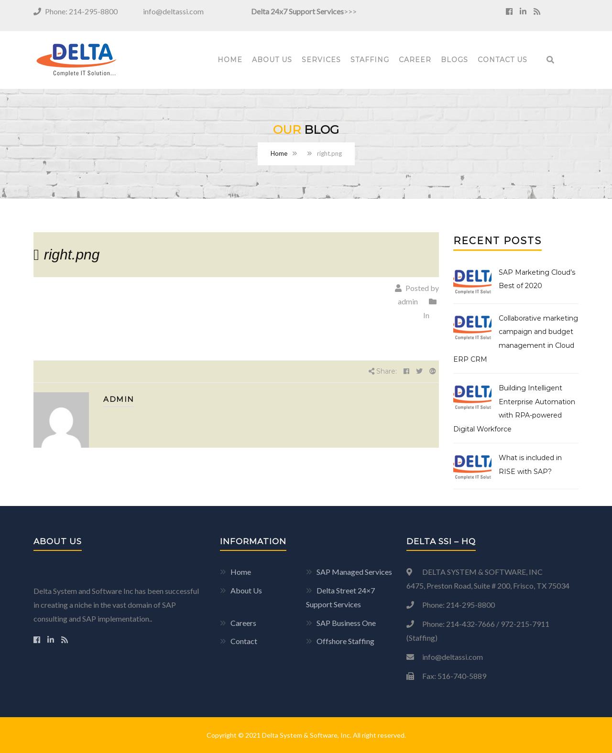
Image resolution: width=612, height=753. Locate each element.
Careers (243, 622)
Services (321, 59)
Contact (243, 640)
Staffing (369, 59)
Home (230, 59)
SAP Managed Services (354, 571)
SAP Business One (346, 622)
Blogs (454, 59)
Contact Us (502, 59)
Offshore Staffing (345, 640)
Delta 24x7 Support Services (297, 11)
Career (415, 59)
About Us (272, 59)
